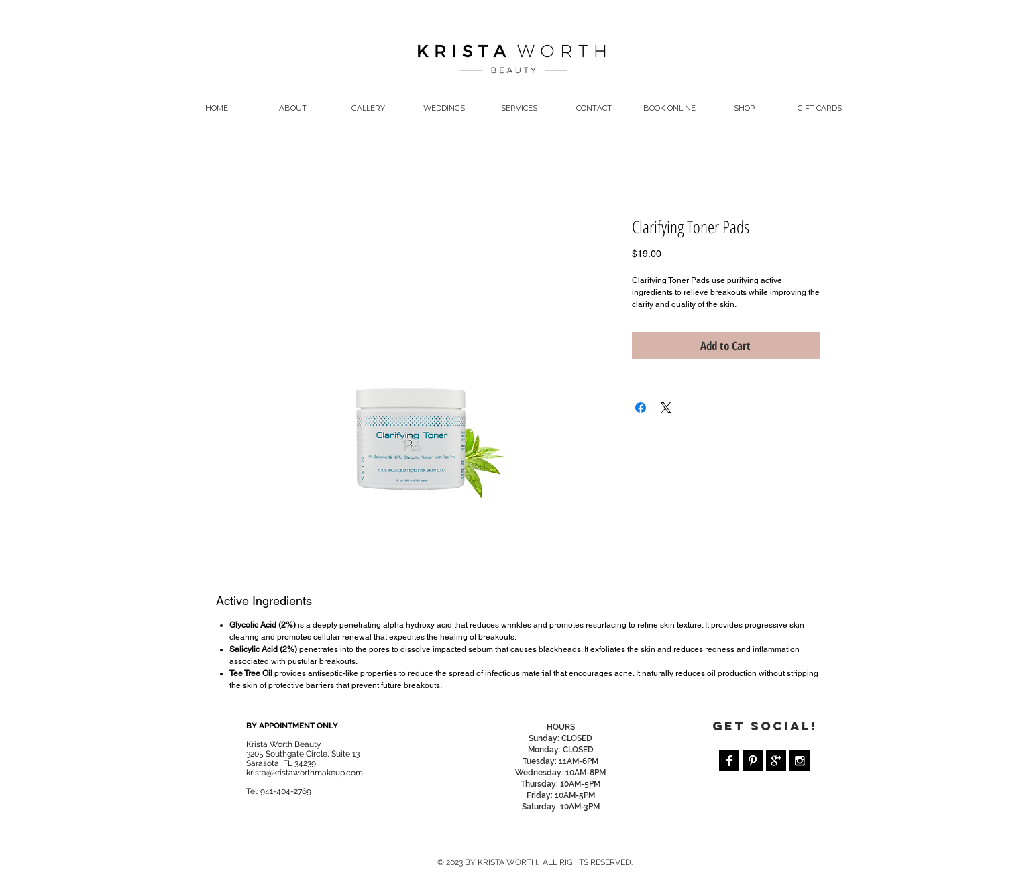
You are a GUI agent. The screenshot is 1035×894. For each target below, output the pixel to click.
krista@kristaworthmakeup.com (304, 772)
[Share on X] (666, 408)
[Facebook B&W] (729, 760)
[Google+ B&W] (776, 760)
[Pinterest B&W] (753, 760)
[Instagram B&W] (799, 760)
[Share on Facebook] (641, 408)
